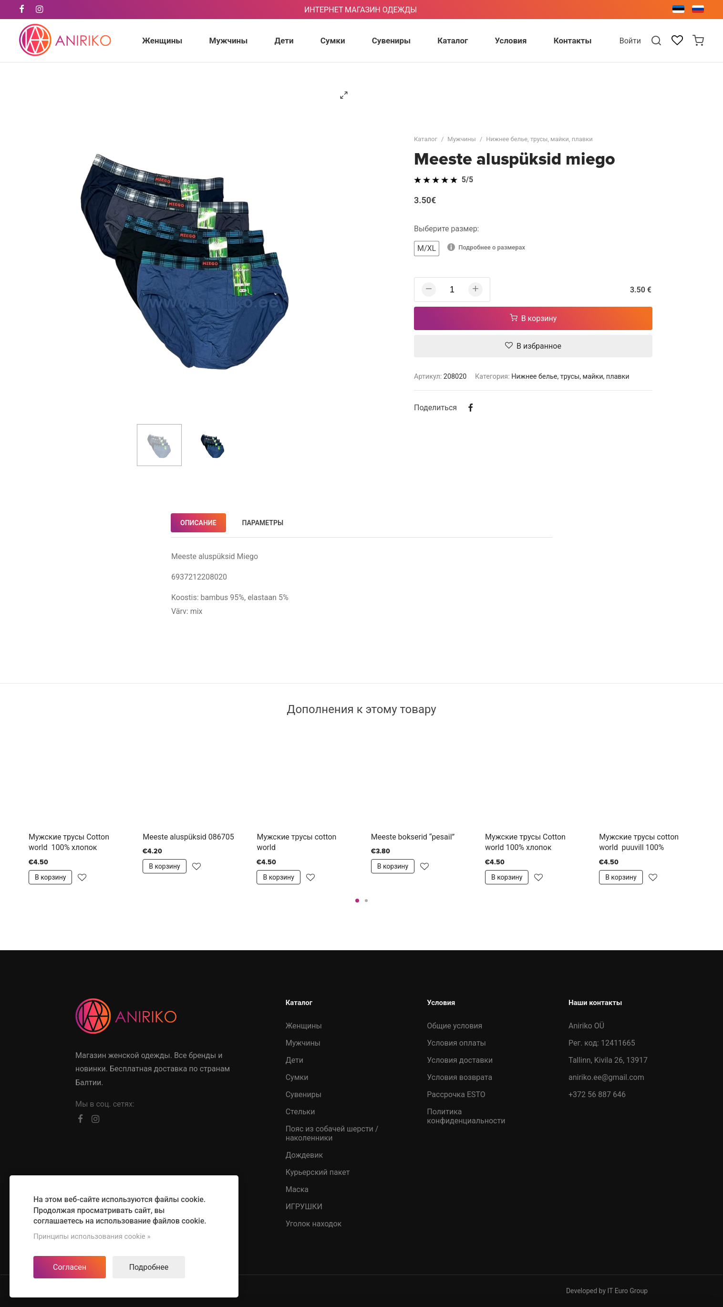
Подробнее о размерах (486, 247)
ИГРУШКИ (304, 1206)
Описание (198, 523)
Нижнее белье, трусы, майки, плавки (539, 139)
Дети (294, 1060)
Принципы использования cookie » (92, 1236)
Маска (297, 1189)
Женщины (304, 1025)
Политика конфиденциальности (466, 1116)
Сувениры (303, 1094)
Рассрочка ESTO (456, 1094)
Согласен (69, 1267)
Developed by (607, 1291)
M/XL (426, 248)
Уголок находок (314, 1223)
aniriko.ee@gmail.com (606, 1077)
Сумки (297, 1077)
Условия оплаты (456, 1043)
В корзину (533, 318)
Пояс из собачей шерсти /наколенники (332, 1133)
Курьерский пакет (318, 1172)
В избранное (533, 346)
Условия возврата (459, 1077)
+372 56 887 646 (597, 1094)
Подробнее (149, 1267)
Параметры (263, 523)
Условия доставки (460, 1060)
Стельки (300, 1111)
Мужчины (461, 139)
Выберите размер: (446, 228)
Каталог (425, 139)
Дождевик (304, 1155)
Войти (630, 40)
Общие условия (454, 1025)
